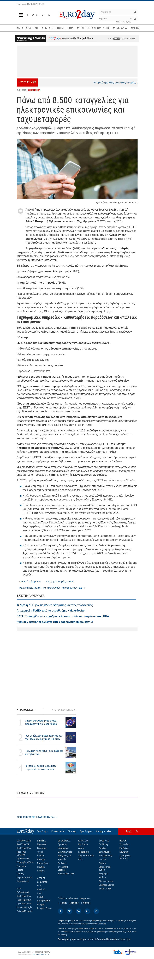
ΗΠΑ (39, 885)
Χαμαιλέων (124, 844)
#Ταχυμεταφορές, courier (60, 581)
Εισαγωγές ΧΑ (64, 855)
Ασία (39, 893)
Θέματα (102, 863)
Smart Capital (105, 889)
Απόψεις (103, 848)
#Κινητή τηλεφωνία (30, 581)
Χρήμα (40, 897)
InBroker (102, 924)
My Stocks (83, 844)
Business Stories (106, 885)
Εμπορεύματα (43, 901)
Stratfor (73, 902)
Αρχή (128, 831)
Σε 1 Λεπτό (42, 882)
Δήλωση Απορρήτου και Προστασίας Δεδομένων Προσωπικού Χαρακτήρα (94, 939)
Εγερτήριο (103, 873)
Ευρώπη (41, 889)
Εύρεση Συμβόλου (25, 862)
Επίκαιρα (41, 859)
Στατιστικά (21, 866)
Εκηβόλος (124, 848)
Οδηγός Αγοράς (65, 852)
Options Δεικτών (24, 903)
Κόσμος (40, 855)
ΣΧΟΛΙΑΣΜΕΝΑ (64, 710)
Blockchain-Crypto (66, 873)
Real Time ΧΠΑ (24, 848)
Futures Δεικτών (24, 900)
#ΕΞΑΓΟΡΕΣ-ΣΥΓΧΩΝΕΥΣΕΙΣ (93, 28)
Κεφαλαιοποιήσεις (25, 877)
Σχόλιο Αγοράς (23, 858)
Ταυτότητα (42, 831)
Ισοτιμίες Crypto (44, 908)
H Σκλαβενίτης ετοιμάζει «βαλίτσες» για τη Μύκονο (44, 752)
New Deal (124, 852)
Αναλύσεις (62, 863)
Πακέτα (20, 870)
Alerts (81, 848)
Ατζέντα (102, 877)
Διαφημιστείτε (103, 831)
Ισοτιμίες (41, 904)
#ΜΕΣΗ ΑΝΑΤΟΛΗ (27, 28)
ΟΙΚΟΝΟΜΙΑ (34, 90)
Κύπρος (40, 871)
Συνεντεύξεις (104, 852)
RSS (80, 859)
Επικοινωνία (57, 831)
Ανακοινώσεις (23, 881)
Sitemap (72, 831)
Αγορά (40, 852)
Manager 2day (105, 855)
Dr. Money (103, 844)
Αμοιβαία (62, 859)
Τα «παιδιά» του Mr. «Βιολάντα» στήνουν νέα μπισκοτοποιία (40, 767)
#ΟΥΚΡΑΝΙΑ (120, 28)
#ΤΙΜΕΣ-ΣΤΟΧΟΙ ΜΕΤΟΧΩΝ (57, 28)
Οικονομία (41, 848)
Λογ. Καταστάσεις (86, 855)
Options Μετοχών (24, 911)
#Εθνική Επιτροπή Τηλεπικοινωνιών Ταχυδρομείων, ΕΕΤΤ (53, 587)
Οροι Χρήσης (86, 831)
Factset (85, 902)
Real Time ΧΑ (23, 844)
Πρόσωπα (62, 844)
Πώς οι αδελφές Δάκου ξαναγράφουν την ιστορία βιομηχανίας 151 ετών (43, 737)
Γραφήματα (83, 852)
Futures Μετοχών (24, 907)
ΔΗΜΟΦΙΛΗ (26, 710)
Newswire (41, 844)
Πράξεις (20, 873)
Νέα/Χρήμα (63, 848)
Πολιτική (41, 867)
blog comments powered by (37, 816)
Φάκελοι (102, 859)
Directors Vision (106, 881)
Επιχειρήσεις (43, 863)
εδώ (116, 39)
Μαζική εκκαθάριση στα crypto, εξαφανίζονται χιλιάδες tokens (41, 722)
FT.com (62, 902)
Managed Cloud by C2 (41, 954)
